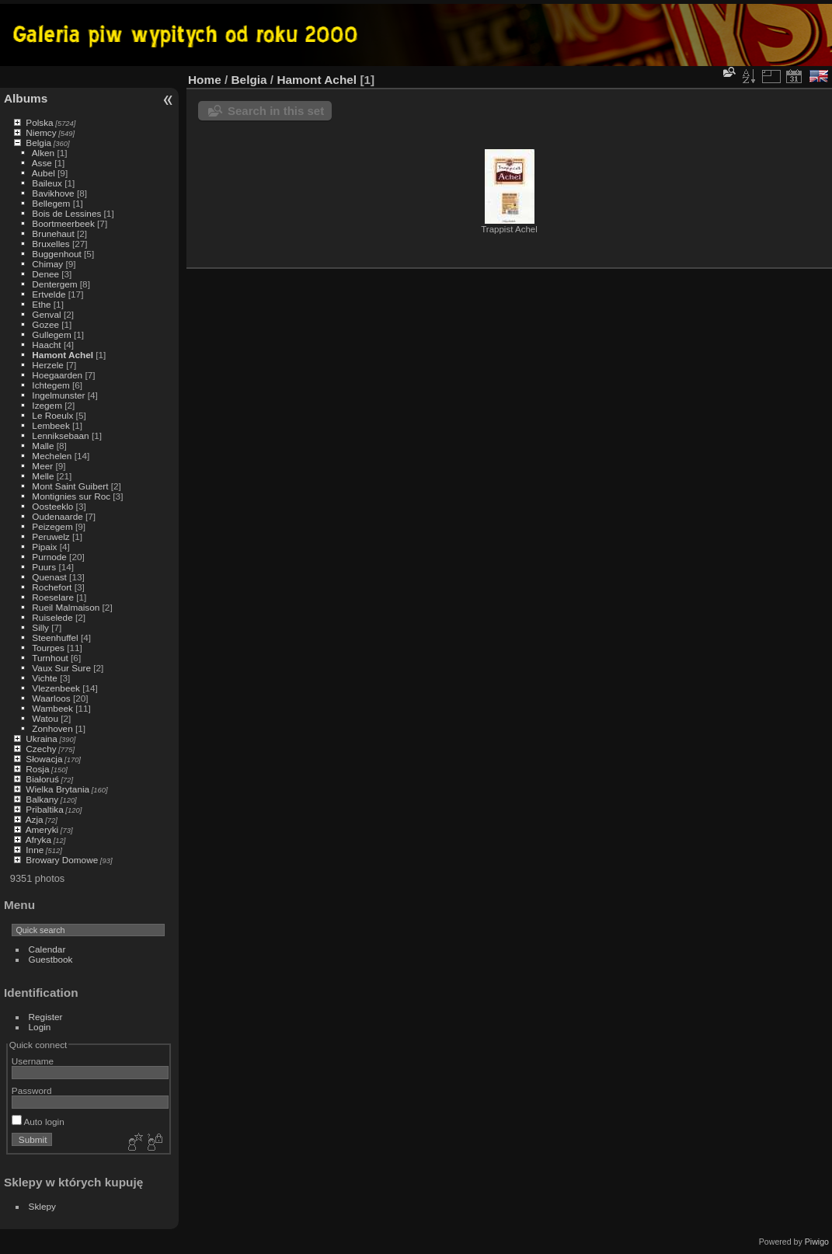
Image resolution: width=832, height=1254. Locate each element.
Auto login (38, 1121)
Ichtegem (50, 385)
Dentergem (54, 284)
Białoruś (42, 779)
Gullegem (51, 334)
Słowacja (44, 759)
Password (32, 1090)
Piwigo (817, 1241)
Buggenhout (56, 254)
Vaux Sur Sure (61, 668)
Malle (43, 446)
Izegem (47, 405)
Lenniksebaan (60, 435)
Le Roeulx (52, 415)
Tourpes (48, 648)
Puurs (44, 567)
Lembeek (50, 425)
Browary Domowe (62, 860)
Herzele (48, 365)
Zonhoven (52, 728)
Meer (42, 466)
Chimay (47, 264)
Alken (43, 153)
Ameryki (42, 829)
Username (33, 1061)
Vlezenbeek (56, 688)
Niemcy (41, 132)
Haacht (46, 345)
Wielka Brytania (57, 789)
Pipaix (44, 547)
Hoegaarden (57, 375)
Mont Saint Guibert (70, 486)
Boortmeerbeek (63, 223)
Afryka (38, 839)
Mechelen (51, 456)
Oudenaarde (57, 516)
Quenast (49, 577)
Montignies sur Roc (71, 496)
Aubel (43, 173)
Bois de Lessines (66, 213)
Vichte (44, 678)
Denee (45, 274)
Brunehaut (53, 233)
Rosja (37, 769)
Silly (40, 627)
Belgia (38, 143)
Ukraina (41, 738)
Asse (42, 163)
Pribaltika (44, 809)
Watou (45, 718)
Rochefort (51, 587)
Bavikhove (53, 193)
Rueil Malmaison (65, 607)
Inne (35, 850)
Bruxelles (50, 244)
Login (40, 1027)
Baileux (47, 183)
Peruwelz (50, 536)
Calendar (47, 949)
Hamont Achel (62, 355)
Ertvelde (48, 294)
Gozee (45, 324)
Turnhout (50, 658)
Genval (46, 314)
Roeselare (53, 597)
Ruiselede (52, 617)
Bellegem (51, 203)
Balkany (42, 799)
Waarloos (51, 698)
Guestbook (51, 959)
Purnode (49, 557)
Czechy (41, 749)
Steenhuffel (55, 637)
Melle (43, 476)
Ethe (41, 304)
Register (46, 1017)
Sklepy (42, 1206)
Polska (39, 122)
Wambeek (52, 708)
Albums (25, 98)
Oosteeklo (52, 506)
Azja (35, 819)
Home (204, 79)
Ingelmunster (58, 395)
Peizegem (52, 526)
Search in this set (276, 110)
